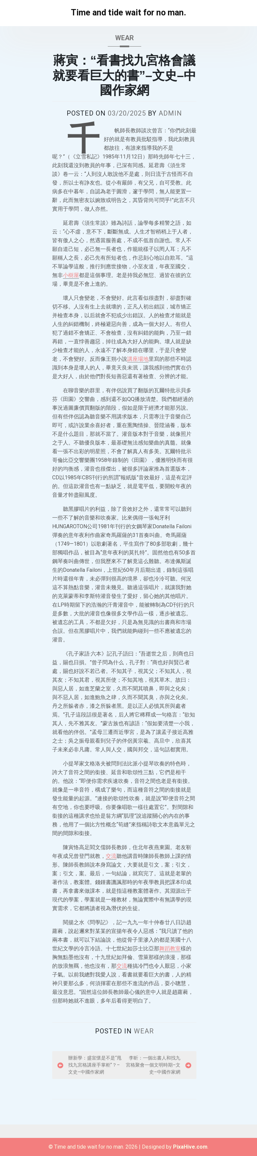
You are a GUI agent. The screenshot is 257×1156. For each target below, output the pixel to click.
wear (124, 38)
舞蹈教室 (170, 948)
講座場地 (138, 359)
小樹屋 (71, 275)
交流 (111, 856)
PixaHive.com (190, 1147)
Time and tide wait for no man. (128, 12)
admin (170, 113)
